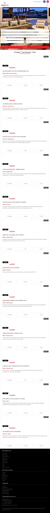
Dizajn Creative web (6, 510)
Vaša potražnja (5, 493)
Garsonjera (4, 453)
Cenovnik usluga (5, 490)
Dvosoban (4, 458)
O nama (4, 486)
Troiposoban (5, 462)
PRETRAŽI (25, 47)
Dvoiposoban (5, 459)
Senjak (3, 474)
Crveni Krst (4, 479)
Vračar (3, 480)
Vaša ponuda (5, 492)
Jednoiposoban (5, 456)
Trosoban (4, 461)
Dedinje (3, 473)
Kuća (3, 464)
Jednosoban (5, 455)
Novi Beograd (5, 476)
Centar (3, 477)
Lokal (3, 465)
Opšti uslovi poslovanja (7, 489)
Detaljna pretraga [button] (5, 44)
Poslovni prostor (6, 467)
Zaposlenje (4, 487)
